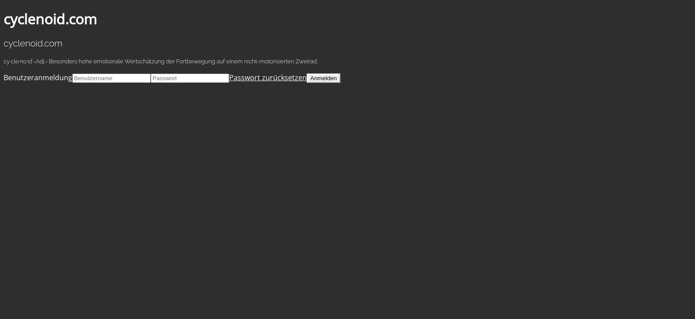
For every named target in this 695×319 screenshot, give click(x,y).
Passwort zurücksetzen (268, 77)
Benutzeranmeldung (38, 77)
